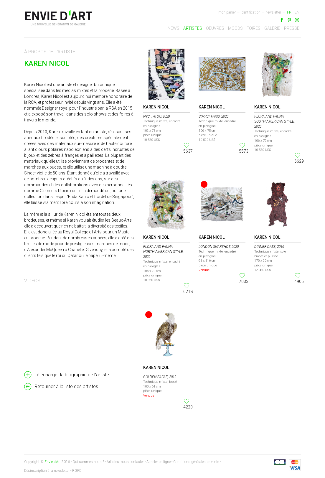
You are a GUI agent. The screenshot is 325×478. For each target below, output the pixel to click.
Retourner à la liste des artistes (66, 386)
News (173, 28)
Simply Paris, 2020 (213, 116)
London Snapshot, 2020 (219, 247)
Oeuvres (215, 28)
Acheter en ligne (158, 462)
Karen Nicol (156, 107)
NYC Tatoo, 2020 (156, 116)
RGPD (77, 471)
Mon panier (227, 12)
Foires (253, 28)
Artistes (192, 28)
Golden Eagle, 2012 (159, 377)
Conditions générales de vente (196, 462)
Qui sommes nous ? (88, 462)
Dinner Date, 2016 (269, 247)
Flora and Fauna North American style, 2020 (163, 252)
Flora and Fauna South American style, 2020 (274, 121)
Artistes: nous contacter (125, 462)
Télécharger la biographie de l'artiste (71, 375)
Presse (291, 28)
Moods (235, 28)
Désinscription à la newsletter (47, 471)
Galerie (272, 28)
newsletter (273, 12)
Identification (250, 12)
